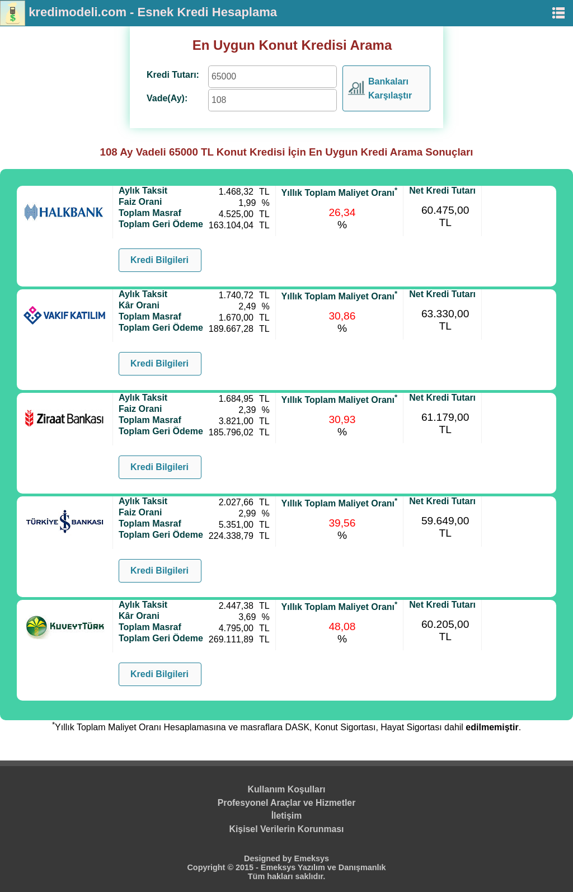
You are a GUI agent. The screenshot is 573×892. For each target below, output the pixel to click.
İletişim (286, 815)
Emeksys (311, 858)
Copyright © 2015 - (223, 867)
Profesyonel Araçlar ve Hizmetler (287, 803)
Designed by (269, 858)
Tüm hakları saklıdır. (286, 876)
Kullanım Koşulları (287, 789)
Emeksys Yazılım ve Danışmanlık (323, 867)
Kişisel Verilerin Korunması (286, 829)
